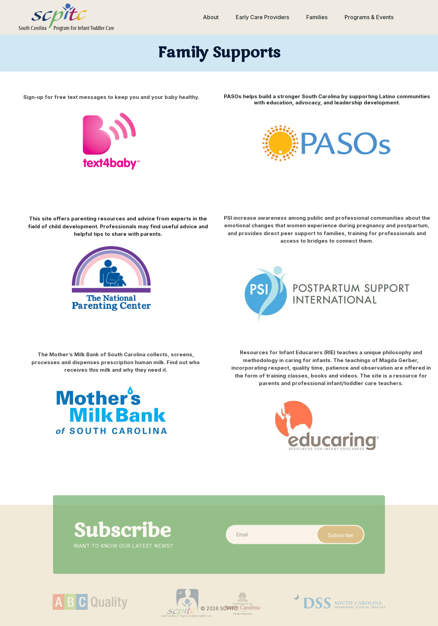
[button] (210, 17)
